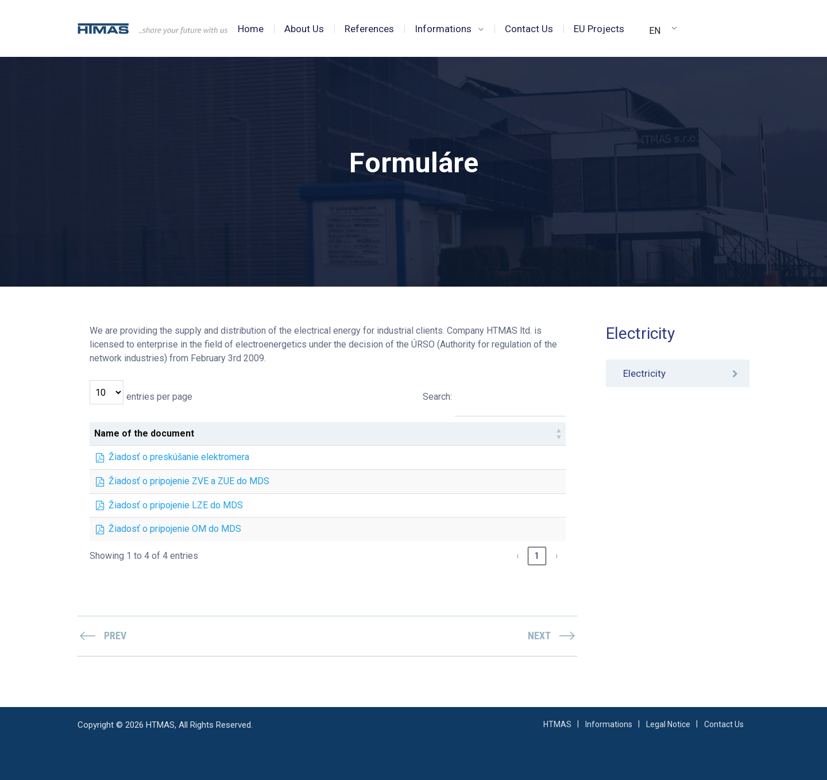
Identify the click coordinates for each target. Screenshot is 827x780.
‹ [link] (517, 555)
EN (654, 30)
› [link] (556, 555)
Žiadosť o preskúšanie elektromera (179, 456)
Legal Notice (668, 724)
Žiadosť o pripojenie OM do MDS (175, 528)
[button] (558, 433)
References (369, 28)
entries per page (159, 396)
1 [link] (537, 555)
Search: (437, 396)
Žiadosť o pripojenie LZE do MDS (176, 505)
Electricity (644, 373)
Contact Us (529, 28)
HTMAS (557, 724)
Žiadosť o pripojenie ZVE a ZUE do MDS (189, 481)
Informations (443, 28)
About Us (304, 28)
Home (251, 28)
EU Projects (599, 28)
